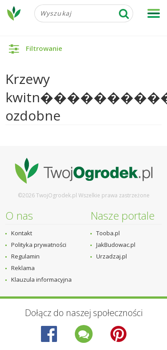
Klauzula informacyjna (41, 279)
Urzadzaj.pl (111, 256)
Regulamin (25, 256)
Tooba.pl (108, 233)
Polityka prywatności (38, 245)
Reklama (23, 268)
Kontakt (21, 233)
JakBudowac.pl (115, 245)
